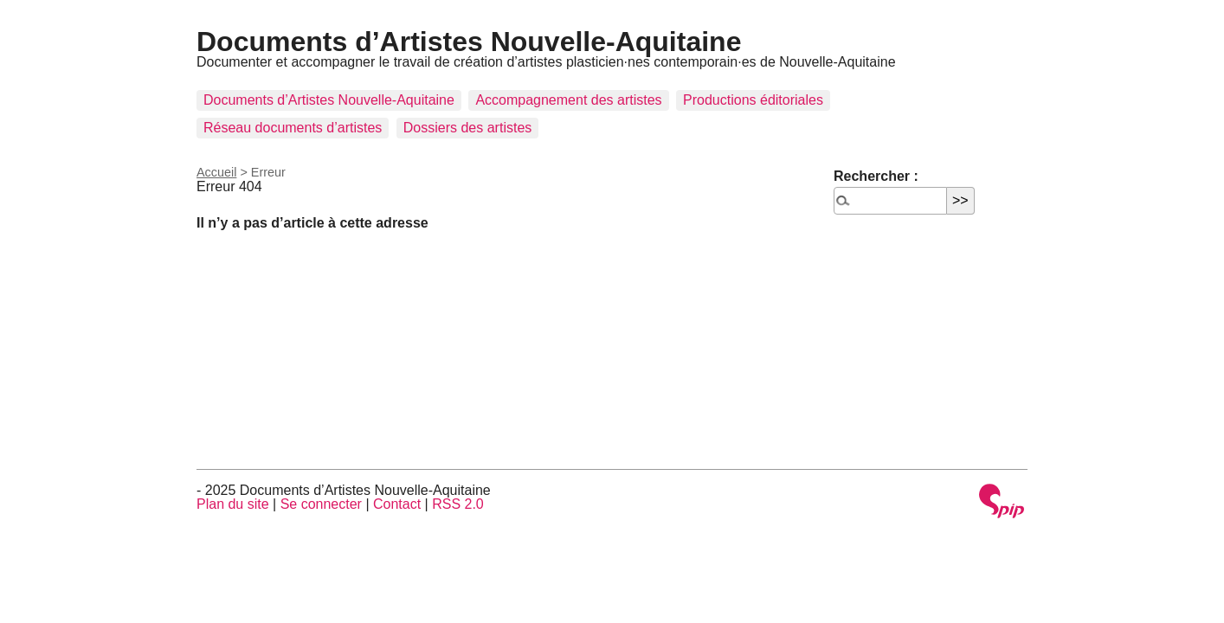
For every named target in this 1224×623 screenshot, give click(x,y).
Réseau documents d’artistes (292, 127)
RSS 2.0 (458, 504)
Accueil (216, 172)
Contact (397, 504)
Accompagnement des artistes (568, 100)
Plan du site (232, 504)
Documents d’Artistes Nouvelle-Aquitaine (468, 41)
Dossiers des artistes (467, 127)
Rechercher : (876, 176)
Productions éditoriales (753, 100)
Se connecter (321, 504)
